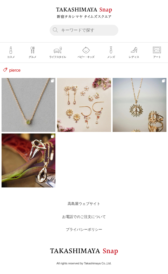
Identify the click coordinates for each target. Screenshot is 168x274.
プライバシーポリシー (84, 229)
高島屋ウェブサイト (84, 204)
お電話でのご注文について (84, 217)
